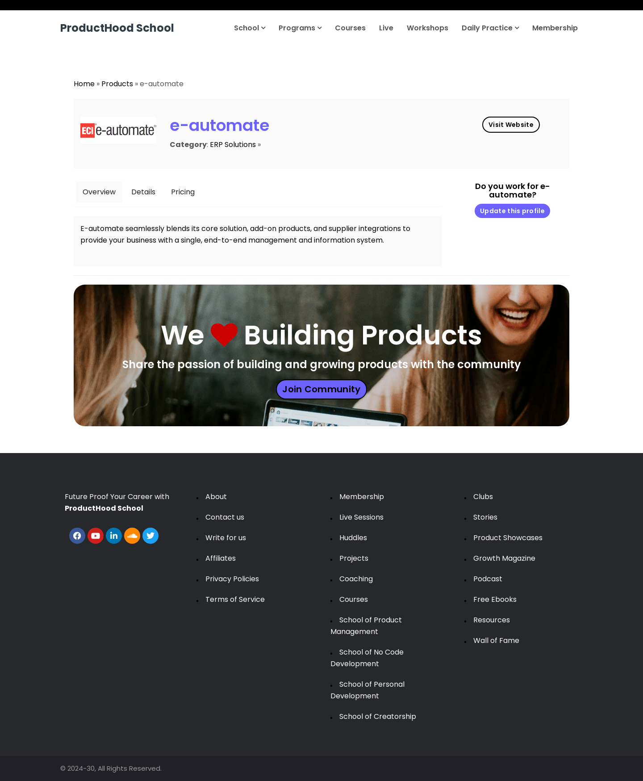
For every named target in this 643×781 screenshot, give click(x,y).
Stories (485, 517)
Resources (491, 620)
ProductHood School (117, 28)
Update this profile (512, 210)
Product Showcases (508, 538)
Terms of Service (235, 599)
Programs (300, 28)
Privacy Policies (232, 579)
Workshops (427, 28)
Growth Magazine (504, 558)
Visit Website (511, 124)
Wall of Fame (496, 640)
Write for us (225, 538)
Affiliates (220, 558)
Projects (353, 558)
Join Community (321, 389)
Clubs (483, 496)
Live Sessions (361, 517)
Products (117, 84)
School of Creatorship (377, 716)
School (249, 28)
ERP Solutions (233, 144)
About (216, 496)
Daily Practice (490, 28)
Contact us (224, 517)
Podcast (487, 579)
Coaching (356, 579)
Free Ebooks (495, 599)
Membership (555, 28)
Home (84, 84)
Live (386, 28)
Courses (350, 28)
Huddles (353, 538)
